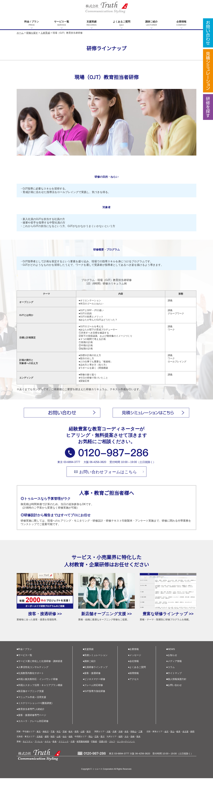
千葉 (53, 745)
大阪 (108, 745)
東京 (39, 745)
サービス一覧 (62, 23)
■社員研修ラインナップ (95, 681)
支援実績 (91, 23)
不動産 (94, 755)
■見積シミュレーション (95, 669)
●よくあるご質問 (137, 681)
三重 (140, 745)
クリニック (64, 755)
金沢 (166, 745)
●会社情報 (133, 675)
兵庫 (114, 745)
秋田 (53, 750)
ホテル (48, 755)
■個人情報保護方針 (176, 693)
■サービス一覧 (24, 669)
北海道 (40, 750)
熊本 (138, 750)
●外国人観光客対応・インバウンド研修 (37, 693)
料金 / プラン (32, 23)
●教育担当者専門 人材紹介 (30, 723)
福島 (71, 750)
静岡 (192, 745)
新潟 (89, 745)
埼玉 (59, 745)
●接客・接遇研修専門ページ (31, 729)
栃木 (71, 745)
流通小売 (103, 755)
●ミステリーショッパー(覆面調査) (34, 717)
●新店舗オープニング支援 (30, 705)
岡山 (91, 750)
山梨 (83, 745)
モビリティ (28, 755)
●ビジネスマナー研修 (94, 693)
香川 (103, 750)
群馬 (77, 745)
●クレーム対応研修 (93, 699)
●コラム (170, 681)
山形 (59, 750)
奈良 (126, 745)
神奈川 (46, 745)
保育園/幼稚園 (83, 755)
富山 (172, 745)
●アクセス (133, 693)
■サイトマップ (174, 687)
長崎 (132, 750)
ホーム (20, 32)
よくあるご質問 (121, 23)
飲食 (55, 755)
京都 (120, 745)
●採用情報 (133, 687)
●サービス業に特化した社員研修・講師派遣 (39, 675)
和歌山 (133, 745)
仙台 (65, 750)
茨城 (65, 745)
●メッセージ (134, 669)
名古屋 (185, 745)
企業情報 (181, 23)
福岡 (120, 750)
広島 (97, 750)
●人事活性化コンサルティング (32, 681)
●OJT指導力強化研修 (94, 705)
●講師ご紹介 (89, 675)
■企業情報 (133, 663)
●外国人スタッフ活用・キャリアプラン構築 (39, 699)
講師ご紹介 (151, 23)
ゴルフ (112, 755)
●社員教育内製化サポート (30, 687)
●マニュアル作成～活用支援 (31, 711)
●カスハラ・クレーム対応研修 (32, 735)
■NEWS (170, 663)
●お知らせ (171, 669)
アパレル (39, 755)
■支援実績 (88, 663)
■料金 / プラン (24, 663)
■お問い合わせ (174, 699)
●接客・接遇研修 (92, 687)
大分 (126, 750)
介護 (73, 755)
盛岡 (47, 750)
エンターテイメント (126, 755)
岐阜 (178, 745)
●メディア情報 (174, 675)
